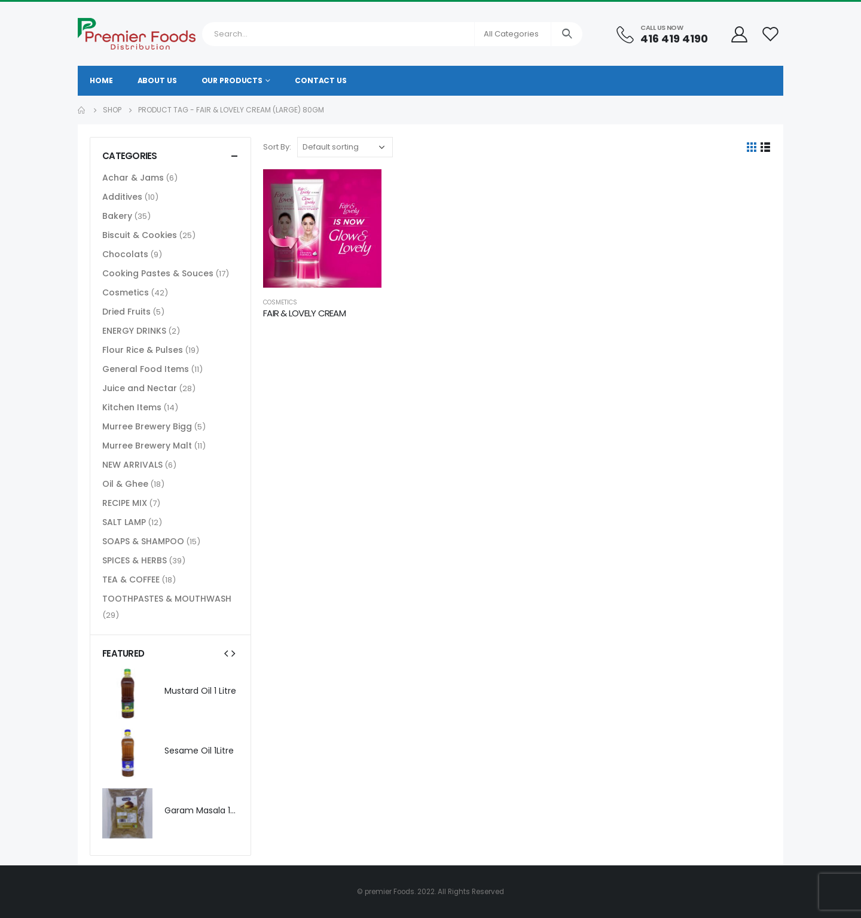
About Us (157, 80)
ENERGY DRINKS (134, 331)
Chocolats (125, 254)
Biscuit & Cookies (139, 235)
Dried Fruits (126, 312)
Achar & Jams (133, 178)
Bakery (117, 216)
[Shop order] (345, 147)
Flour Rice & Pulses (142, 350)
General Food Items (145, 369)
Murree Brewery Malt (147, 446)
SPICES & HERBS (134, 560)
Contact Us (321, 80)
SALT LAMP (124, 522)
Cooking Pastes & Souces (157, 273)
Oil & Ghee (125, 484)
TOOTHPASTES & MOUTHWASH (166, 599)
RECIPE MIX (124, 503)
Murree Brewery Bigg (147, 426)
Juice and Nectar (139, 388)
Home (101, 80)
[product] (322, 228)
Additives (122, 197)
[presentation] (226, 653)
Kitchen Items (131, 407)
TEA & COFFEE (131, 579)
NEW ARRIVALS (132, 465)
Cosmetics (280, 302)
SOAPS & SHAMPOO (143, 541)
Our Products (232, 80)
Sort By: (277, 147)
